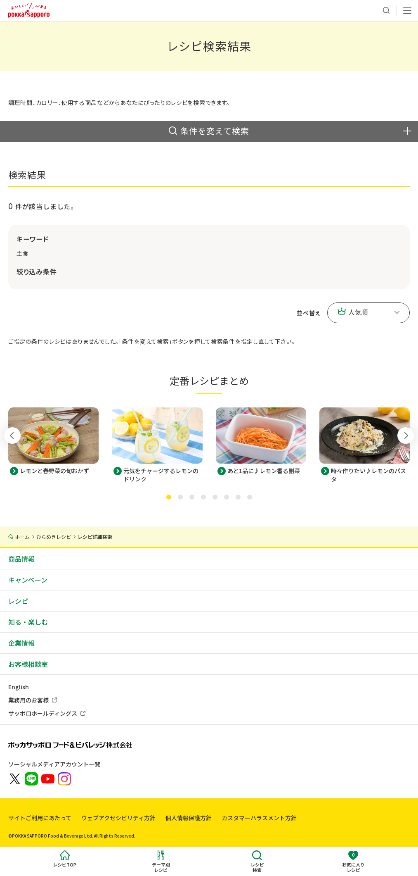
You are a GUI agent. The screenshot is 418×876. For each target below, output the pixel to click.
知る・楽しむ (28, 622)
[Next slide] (405, 435)
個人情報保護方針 (188, 818)
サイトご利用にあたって (39, 818)
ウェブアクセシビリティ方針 (118, 818)
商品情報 (21, 559)
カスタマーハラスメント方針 (259, 818)
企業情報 (21, 643)
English (18, 687)
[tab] (168, 497)
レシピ (18, 601)
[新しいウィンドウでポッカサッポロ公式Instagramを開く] (64, 778)
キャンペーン (27, 580)
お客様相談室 (28, 664)
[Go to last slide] (12, 435)
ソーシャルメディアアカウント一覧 (54, 764)
